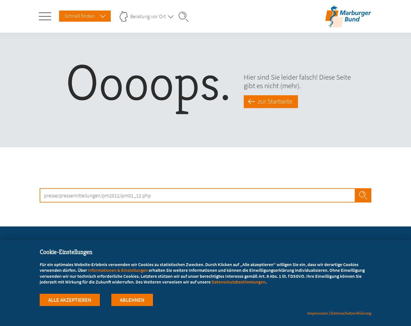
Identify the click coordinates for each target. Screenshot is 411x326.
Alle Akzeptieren (69, 300)
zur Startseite (275, 101)
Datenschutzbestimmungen (238, 282)
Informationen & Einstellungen (118, 270)
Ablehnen (132, 300)
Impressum (317, 313)
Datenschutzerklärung (351, 313)
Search (363, 195)
